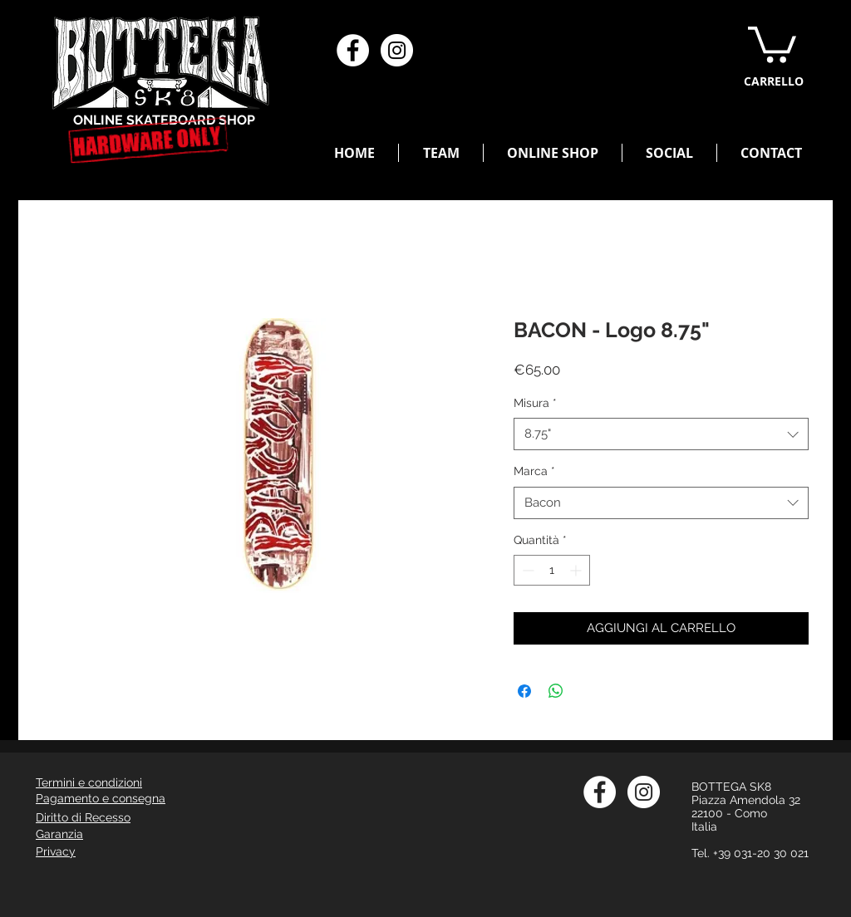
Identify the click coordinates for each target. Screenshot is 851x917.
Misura (535, 402)
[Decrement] (526, 570)
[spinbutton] (552, 570)
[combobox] (661, 434)
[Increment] (577, 570)
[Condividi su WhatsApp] (556, 691)
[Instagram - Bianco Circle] (397, 50)
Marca (534, 471)
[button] (772, 42)
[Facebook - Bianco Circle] (353, 50)
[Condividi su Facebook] (524, 691)
